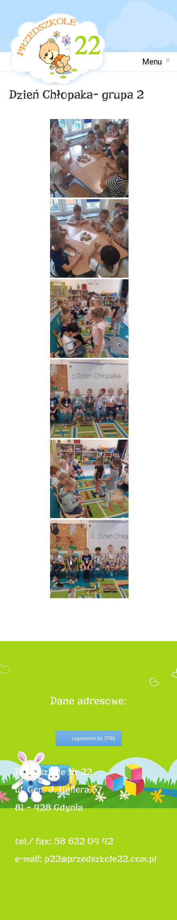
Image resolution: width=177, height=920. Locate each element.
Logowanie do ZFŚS (93, 738)
